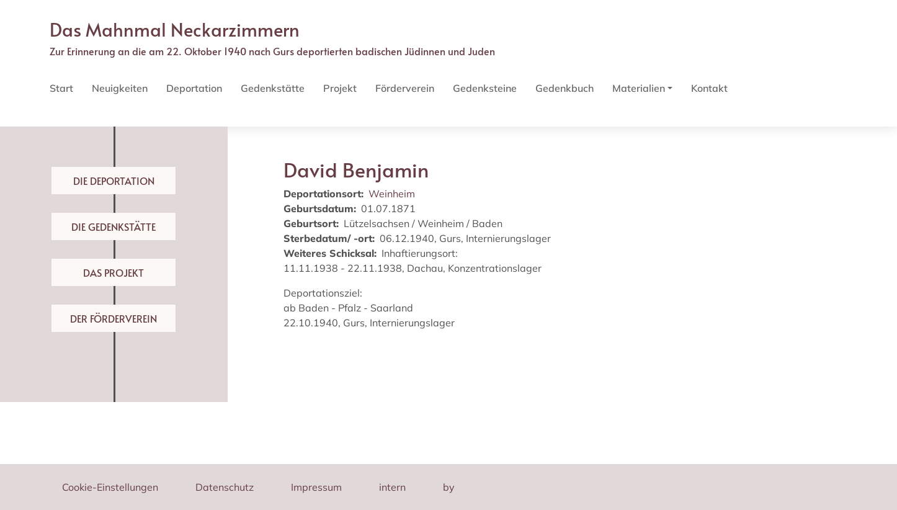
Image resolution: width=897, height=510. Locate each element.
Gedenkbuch (564, 88)
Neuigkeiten (120, 88)
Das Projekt (113, 272)
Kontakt (709, 88)
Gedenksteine (485, 88)
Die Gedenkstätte (113, 226)
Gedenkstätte (273, 88)
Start (61, 88)
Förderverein (404, 88)
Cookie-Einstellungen (110, 487)
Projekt (340, 88)
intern (392, 487)
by (449, 487)
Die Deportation (113, 180)
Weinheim (391, 193)
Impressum (316, 487)
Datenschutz (224, 487)
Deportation (194, 88)
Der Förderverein (113, 318)
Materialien (638, 88)
